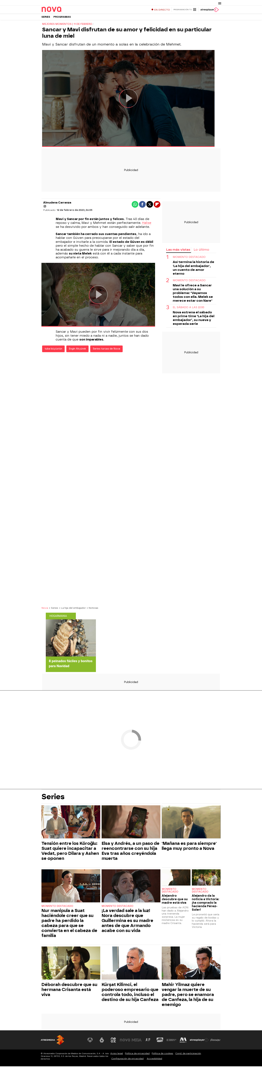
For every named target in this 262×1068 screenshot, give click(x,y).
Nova (44, 609)
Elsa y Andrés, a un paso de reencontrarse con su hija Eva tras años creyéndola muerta (130, 852)
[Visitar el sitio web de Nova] (125, 1041)
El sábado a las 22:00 (188, 309)
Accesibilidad (154, 1060)
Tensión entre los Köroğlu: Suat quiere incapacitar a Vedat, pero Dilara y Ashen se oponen (70, 852)
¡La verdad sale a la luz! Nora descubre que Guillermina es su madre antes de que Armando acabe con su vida (127, 922)
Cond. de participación (188, 1055)
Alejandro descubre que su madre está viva (175, 901)
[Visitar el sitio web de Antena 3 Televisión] (90, 1041)
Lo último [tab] (201, 251)
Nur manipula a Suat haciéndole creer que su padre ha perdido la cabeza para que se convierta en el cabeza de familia (69, 925)
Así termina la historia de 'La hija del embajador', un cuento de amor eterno (193, 269)
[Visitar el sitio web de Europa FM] (171, 1041)
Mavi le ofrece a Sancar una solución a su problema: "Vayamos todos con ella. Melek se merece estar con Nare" (193, 294)
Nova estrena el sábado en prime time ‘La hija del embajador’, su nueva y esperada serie (193, 319)
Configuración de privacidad (127, 1060)
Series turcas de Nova (106, 350)
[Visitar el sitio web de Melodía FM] (183, 1041)
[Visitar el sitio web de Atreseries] (148, 1041)
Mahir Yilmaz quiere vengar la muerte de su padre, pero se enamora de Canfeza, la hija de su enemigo (188, 996)
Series (45, 18)
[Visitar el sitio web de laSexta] (102, 1041)
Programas (62, 18)
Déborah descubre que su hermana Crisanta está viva (69, 991)
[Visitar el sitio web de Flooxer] (215, 1041)
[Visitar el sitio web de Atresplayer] (199, 1041)
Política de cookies (162, 1055)
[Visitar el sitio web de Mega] (137, 1041)
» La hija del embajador (72, 609)
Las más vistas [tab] (178, 251)
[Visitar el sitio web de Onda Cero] (160, 1041)
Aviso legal (116, 1055)
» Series (53, 609)
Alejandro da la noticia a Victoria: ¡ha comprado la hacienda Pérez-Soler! (205, 904)
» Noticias (92, 609)
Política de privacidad (137, 1055)
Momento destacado (189, 258)
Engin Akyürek (77, 350)
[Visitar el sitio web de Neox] (113, 1041)
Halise (146, 224)
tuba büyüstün (53, 350)
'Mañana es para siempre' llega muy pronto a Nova (189, 847)
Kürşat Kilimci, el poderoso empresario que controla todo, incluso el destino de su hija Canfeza (130, 994)
